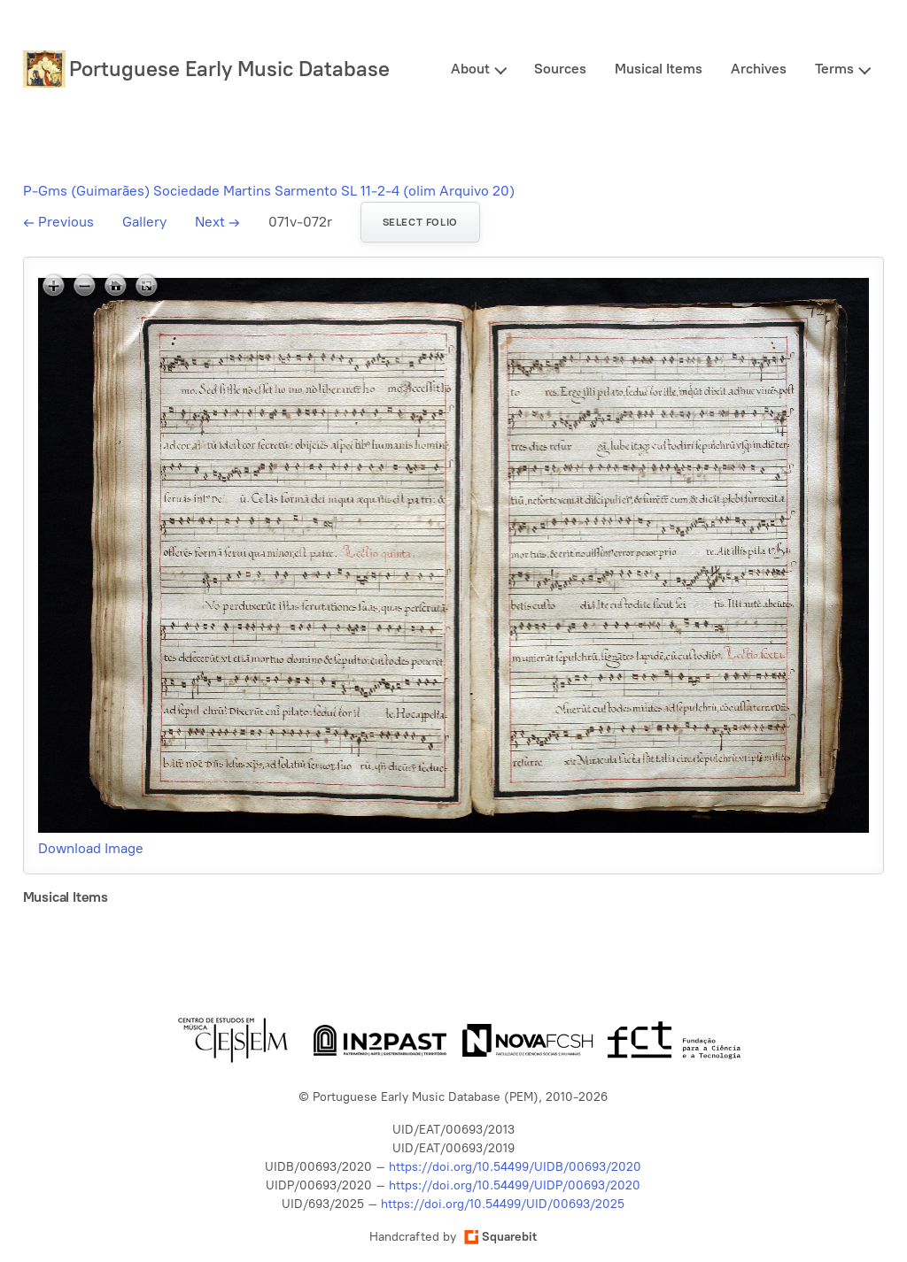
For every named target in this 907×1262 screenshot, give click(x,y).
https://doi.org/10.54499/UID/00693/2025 (502, 1204)
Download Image (90, 848)
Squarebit (500, 1236)
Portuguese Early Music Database (229, 68)
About (470, 68)
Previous (58, 221)
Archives (759, 68)
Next (217, 221)
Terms (834, 68)
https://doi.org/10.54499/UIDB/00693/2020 (515, 1166)
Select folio (420, 222)
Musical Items (658, 68)
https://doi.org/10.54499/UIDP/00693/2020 (514, 1185)
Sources (560, 68)
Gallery (144, 221)
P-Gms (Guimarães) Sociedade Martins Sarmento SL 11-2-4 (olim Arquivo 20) (269, 190)
